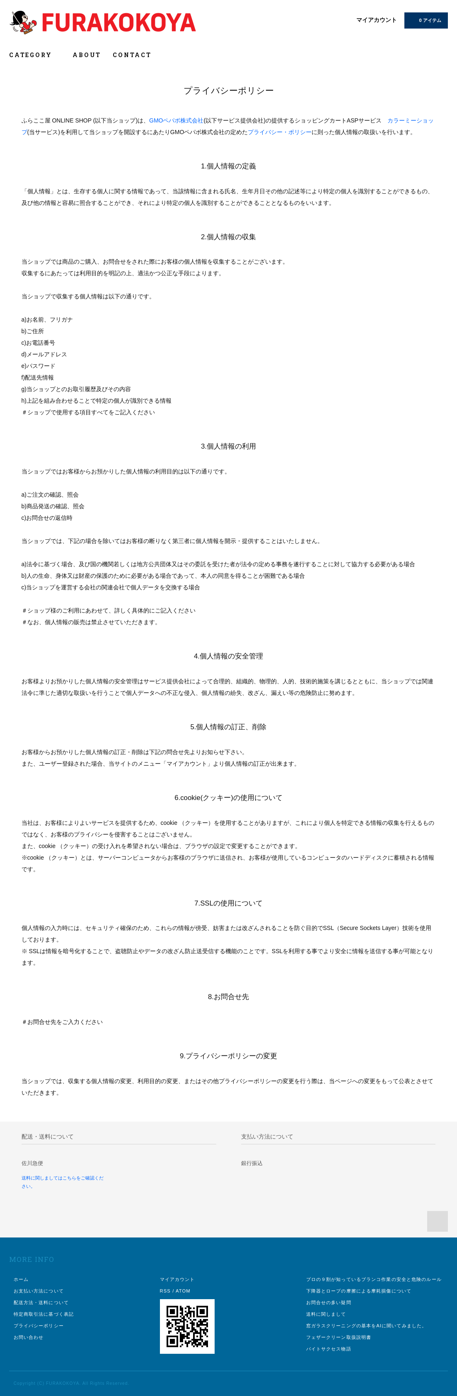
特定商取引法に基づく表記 (44, 1314)
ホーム (21, 1279)
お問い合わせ (29, 1337)
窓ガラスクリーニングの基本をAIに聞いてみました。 (366, 1325)
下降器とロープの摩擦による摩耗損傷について (359, 1290)
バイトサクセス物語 (328, 1348)
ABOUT (87, 55)
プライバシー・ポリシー (280, 132)
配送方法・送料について (41, 1302)
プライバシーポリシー (39, 1325)
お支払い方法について (39, 1290)
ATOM (183, 1290)
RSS (165, 1290)
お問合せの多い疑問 (328, 1302)
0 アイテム (425, 20)
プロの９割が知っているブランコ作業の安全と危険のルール (374, 1279)
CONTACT (132, 55)
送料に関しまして (326, 1314)
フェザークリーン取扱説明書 (339, 1337)
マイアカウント (376, 20)
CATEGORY (35, 55)
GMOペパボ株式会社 (176, 120)
